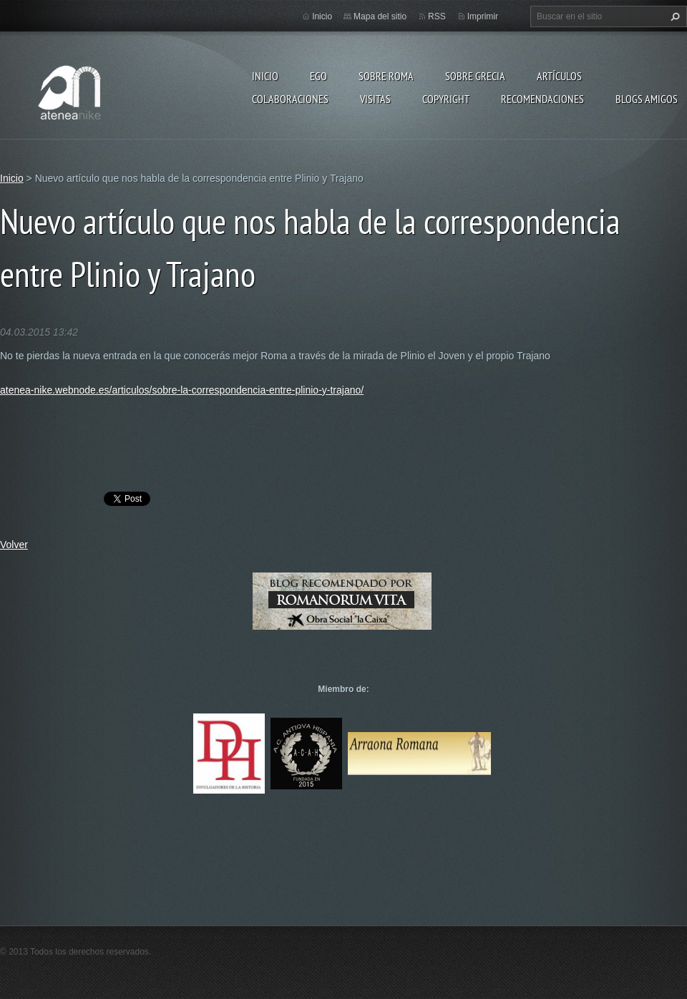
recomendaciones (542, 99)
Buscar (673, 16)
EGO (318, 76)
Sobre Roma (386, 76)
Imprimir (482, 16)
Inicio (265, 76)
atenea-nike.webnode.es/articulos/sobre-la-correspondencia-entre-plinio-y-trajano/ (182, 390)
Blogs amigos (646, 99)
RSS (437, 16)
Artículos (559, 76)
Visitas (375, 99)
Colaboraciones (290, 99)
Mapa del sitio (380, 16)
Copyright (445, 99)
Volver (14, 544)
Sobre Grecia (475, 76)
